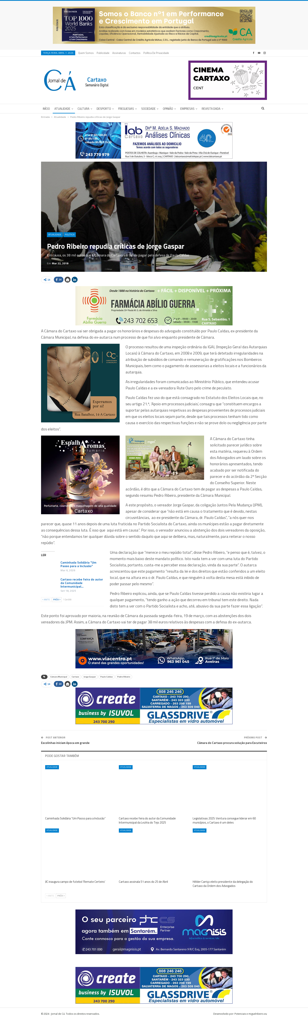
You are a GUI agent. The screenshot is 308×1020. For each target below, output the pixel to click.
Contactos (134, 53)
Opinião (168, 108)
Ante (46, 599)
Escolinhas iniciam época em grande (65, 743)
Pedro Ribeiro (123, 676)
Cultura (83, 108)
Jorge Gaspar (90, 676)
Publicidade (103, 53)
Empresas (187, 108)
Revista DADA (211, 108)
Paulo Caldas (106, 676)
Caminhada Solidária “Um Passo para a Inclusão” (78, 564)
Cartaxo (75, 676)
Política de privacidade (156, 53)
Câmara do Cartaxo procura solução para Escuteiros (232, 743)
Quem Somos (86, 53)
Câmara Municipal (58, 676)
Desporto (104, 108)
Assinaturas (119, 53)
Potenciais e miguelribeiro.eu (251, 1013)
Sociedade (148, 108)
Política (69, 234)
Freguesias (126, 108)
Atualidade (62, 108)
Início (46, 108)
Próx (56, 599)
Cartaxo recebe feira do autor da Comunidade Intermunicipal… (81, 583)
